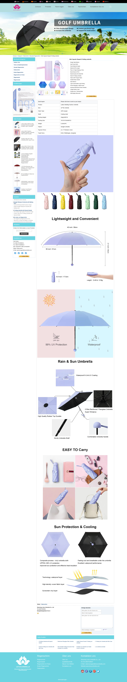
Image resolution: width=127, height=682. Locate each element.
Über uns (71, 7)
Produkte (48, 7)
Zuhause (38, 7)
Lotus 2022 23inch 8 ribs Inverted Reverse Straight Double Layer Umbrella (27, 125)
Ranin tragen (59, 7)
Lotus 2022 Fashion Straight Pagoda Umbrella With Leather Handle (27, 132)
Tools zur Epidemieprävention (21, 64)
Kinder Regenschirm (18, 72)
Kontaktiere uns (66, 666)
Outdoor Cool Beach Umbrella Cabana (26, 189)
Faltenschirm (26, 56)
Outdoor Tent (17, 62)
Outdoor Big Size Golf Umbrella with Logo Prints (27, 139)
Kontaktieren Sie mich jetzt (24, 256)
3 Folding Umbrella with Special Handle (23, 211)
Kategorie (20, 56)
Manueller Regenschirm (35, 56)
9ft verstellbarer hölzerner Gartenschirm (27, 174)
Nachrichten (82, 7)
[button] (62, 53)
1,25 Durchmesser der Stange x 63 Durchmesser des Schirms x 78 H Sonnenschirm (27, 168)
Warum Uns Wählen (68, 664)
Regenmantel (17, 77)
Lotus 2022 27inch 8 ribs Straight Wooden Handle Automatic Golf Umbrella (27, 147)
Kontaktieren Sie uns (97, 7)
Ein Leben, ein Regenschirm (20, 218)
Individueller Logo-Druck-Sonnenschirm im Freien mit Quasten (27, 183)
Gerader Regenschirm (19, 67)
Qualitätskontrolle (67, 661)
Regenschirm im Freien (19, 74)
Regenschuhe (17, 79)
